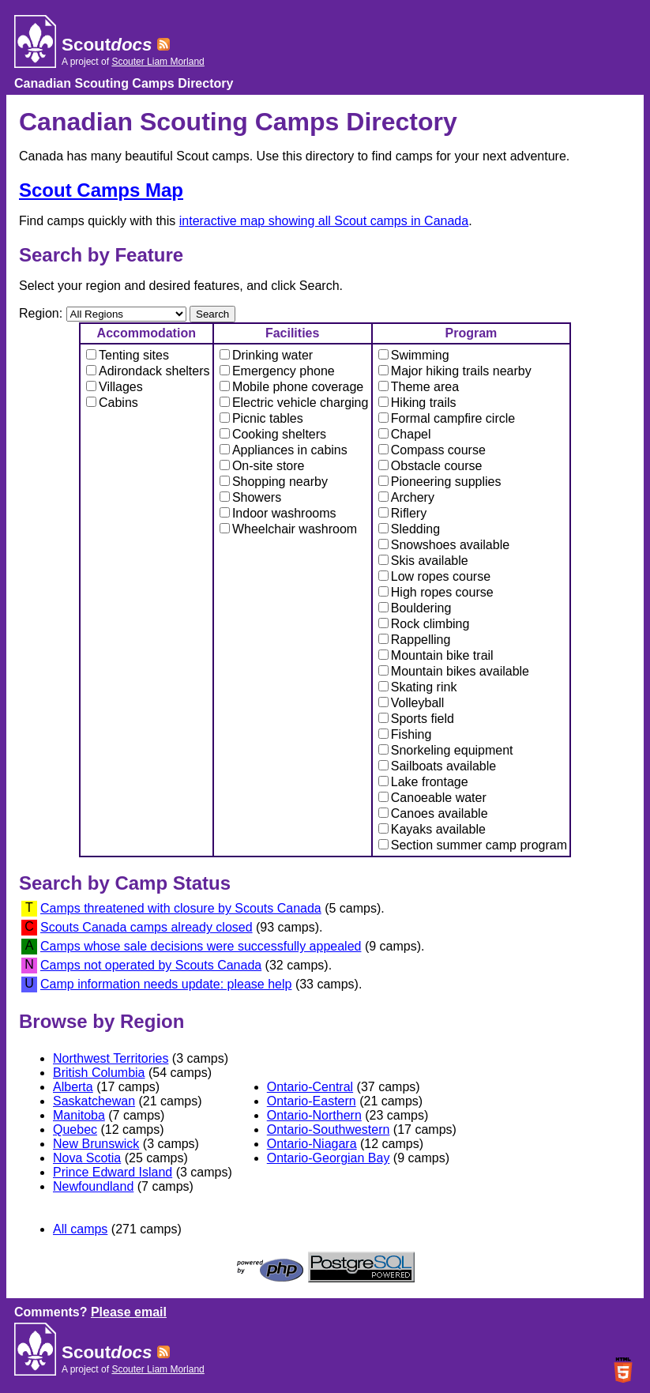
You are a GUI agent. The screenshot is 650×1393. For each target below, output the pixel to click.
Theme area (418, 386)
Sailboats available (437, 766)
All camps (80, 1229)
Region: (42, 313)
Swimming (413, 355)
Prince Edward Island (112, 1172)
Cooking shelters (273, 434)
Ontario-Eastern (311, 1101)
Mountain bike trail (436, 655)
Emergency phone (277, 371)
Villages (114, 386)
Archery (406, 497)
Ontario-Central (310, 1087)
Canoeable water (432, 797)
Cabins (112, 402)
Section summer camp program (472, 845)
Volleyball (411, 703)
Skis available (423, 560)
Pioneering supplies (440, 481)
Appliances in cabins (284, 450)
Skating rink (417, 687)
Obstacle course (430, 465)
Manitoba (79, 1115)
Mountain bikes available (453, 671)
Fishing (405, 734)
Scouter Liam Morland (157, 61)
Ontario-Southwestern (328, 1129)
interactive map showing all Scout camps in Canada (323, 221)
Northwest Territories (110, 1058)
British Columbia (99, 1072)
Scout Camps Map (101, 190)
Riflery (402, 513)
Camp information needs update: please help (165, 984)
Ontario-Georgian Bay (328, 1158)
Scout (107, 45)
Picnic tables (261, 418)
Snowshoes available (443, 545)
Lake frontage (423, 782)
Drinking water (266, 355)
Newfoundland (93, 1186)
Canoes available (433, 813)
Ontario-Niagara (312, 1143)
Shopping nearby (274, 481)
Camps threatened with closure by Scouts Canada (180, 908)
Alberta (73, 1087)
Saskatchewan (94, 1101)
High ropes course (436, 592)
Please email (129, 1312)
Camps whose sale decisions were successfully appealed (200, 946)
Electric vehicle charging (294, 402)
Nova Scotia (87, 1158)
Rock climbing (424, 624)
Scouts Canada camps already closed (146, 927)
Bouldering (415, 608)
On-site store (262, 465)
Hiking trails (417, 402)
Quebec (75, 1129)
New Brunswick (96, 1143)
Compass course (432, 450)
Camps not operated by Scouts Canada (150, 965)
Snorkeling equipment (445, 750)
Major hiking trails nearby (455, 371)
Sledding (409, 529)
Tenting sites (127, 355)
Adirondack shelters (148, 371)
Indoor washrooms (278, 513)
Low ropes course (434, 576)
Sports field (416, 718)
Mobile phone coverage (291, 386)
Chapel (404, 434)
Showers (250, 497)
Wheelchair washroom (288, 529)
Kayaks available (432, 829)
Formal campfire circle (446, 418)
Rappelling (414, 639)
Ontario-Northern (314, 1115)
